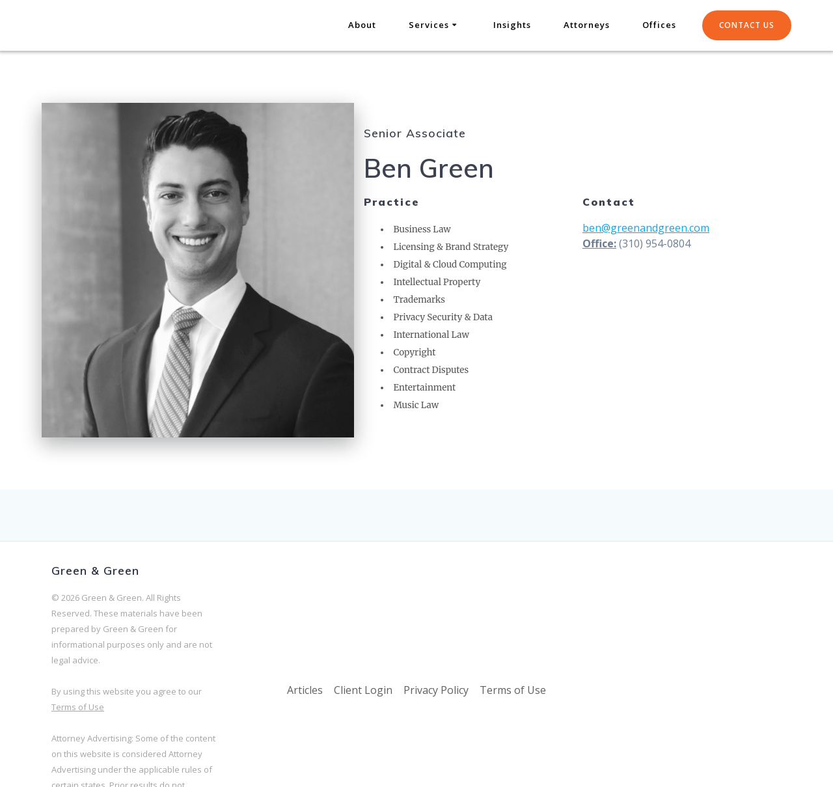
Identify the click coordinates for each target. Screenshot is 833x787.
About (362, 25)
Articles (305, 690)
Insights (512, 25)
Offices (659, 25)
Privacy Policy (436, 690)
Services (429, 25)
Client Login (363, 690)
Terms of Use (77, 707)
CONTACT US (746, 25)
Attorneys (587, 25)
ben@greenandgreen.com (645, 228)
